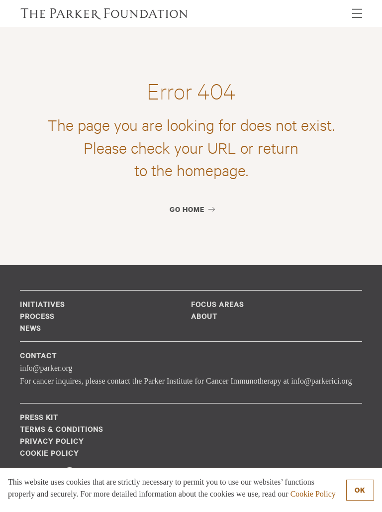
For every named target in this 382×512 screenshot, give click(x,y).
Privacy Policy (52, 441)
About (204, 316)
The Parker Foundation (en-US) (104, 13)
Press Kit (39, 417)
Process (37, 316)
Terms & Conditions (61, 429)
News (30, 328)
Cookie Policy (313, 494)
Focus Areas (217, 304)
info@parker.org (46, 368)
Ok (360, 490)
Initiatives (42, 304)
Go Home (187, 209)
